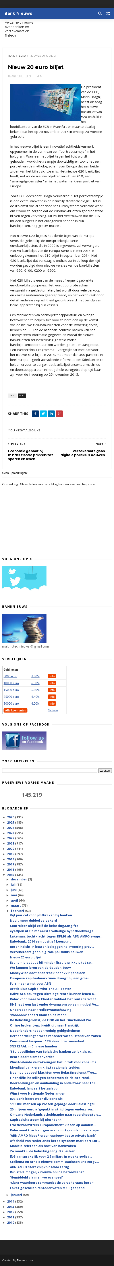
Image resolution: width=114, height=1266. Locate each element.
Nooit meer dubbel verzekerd (33, 921)
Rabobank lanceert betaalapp (34, 1088)
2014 (11, 1202)
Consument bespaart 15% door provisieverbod (47, 1041)
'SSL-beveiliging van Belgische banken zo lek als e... (51, 1052)
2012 (11, 1212)
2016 (11, 870)
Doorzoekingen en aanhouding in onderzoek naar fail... (54, 1083)
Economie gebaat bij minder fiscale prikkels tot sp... (51, 963)
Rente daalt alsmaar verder (32, 1057)
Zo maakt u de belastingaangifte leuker (42, 1151)
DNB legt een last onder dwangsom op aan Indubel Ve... (54, 1005)
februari (18, 911)
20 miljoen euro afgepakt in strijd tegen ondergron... (52, 1109)
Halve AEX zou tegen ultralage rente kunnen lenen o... (53, 994)
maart (16, 906)
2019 (11, 854)
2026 (11, 817)
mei (14, 895)
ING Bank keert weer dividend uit (36, 1099)
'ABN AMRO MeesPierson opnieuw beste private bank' (53, 1136)
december (19, 880)
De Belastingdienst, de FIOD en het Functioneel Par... (52, 1020)
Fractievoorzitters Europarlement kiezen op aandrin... (53, 1125)
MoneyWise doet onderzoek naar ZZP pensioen (47, 973)
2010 (11, 1223)
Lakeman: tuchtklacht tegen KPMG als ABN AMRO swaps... (56, 936)
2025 (11, 823)
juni (14, 890)
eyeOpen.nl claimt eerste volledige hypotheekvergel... (53, 931)
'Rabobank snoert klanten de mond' (38, 1015)
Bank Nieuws (18, 13)
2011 (11, 1217)
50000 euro (11, 704)
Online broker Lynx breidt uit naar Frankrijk (44, 1026)
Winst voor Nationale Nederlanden (37, 1094)
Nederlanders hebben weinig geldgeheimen (45, 1031)
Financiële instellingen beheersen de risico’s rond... (50, 1078)
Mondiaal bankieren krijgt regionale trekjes (45, 1068)
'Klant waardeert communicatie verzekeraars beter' (52, 1183)
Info (52, 677)
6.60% (35, 690)
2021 (11, 844)
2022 (11, 838)
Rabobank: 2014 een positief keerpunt (40, 942)
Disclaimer (53, 710)
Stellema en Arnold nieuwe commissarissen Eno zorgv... (54, 1162)
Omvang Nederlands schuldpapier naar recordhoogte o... (55, 1115)
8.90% (35, 677)
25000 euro (11, 697)
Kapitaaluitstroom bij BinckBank (36, 1120)
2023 (11, 833)
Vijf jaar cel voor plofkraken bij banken (41, 915)
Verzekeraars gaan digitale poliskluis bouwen (46, 952)
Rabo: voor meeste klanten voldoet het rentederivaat (53, 999)
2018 (11, 859)
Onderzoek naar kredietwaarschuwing (40, 1010)
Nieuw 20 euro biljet (26, 957)
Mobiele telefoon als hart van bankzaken (43, 1146)
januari (17, 1195)
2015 (11, 875)
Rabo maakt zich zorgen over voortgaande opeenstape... (55, 1131)
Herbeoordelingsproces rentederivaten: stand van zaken (55, 1036)
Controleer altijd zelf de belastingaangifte (44, 926)
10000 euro (11, 683)
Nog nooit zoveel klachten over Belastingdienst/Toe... (53, 1073)
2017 (11, 865)
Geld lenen (11, 670)
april (15, 900)
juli (13, 885)
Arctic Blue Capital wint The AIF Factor (40, 989)
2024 (11, 828)
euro (22, 56)
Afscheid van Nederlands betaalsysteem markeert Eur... (55, 1141)
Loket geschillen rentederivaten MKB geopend (47, 1188)
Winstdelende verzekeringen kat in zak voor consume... (54, 1062)
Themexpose (25, 1260)
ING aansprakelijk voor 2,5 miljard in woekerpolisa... (51, 1157)
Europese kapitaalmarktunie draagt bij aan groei (49, 978)
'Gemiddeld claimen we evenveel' (36, 1178)
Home (11, 56)
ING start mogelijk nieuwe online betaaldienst (47, 1172)
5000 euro (10, 677)
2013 (11, 1207)
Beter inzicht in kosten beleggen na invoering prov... (52, 947)
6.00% (35, 683)
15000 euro (11, 690)
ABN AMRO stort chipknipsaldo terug (39, 1167)
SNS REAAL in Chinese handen (33, 1047)
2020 (11, 849)
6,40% (35, 697)
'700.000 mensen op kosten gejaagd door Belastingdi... (53, 1104)
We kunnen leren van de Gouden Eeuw (40, 968)
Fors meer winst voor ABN (30, 984)
